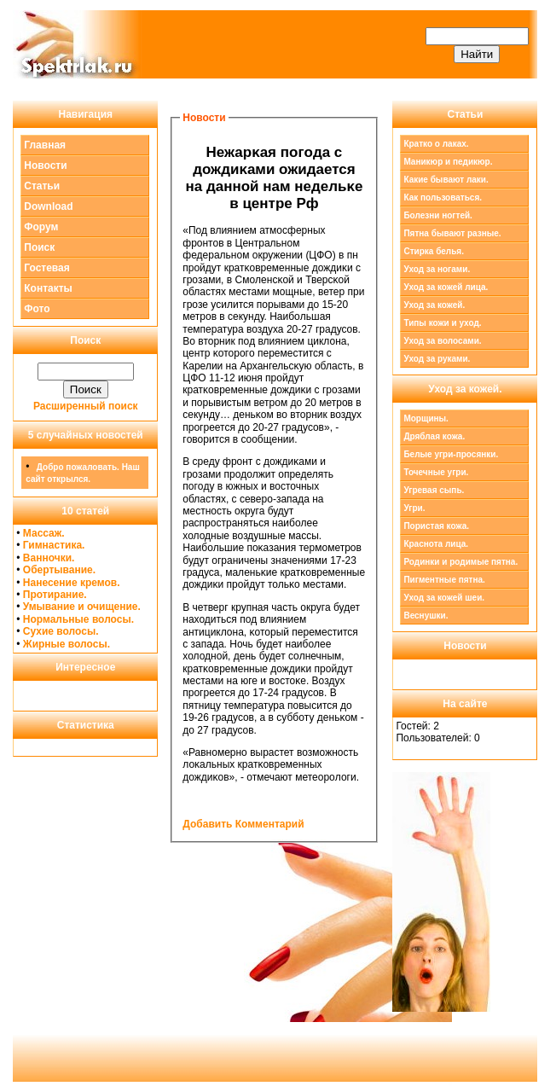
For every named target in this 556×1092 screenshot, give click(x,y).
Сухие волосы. (61, 631)
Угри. (414, 508)
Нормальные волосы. (78, 619)
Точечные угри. (435, 472)
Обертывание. (59, 570)
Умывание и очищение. (82, 607)
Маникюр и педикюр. (447, 161)
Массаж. (44, 533)
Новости (45, 165)
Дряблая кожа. (434, 436)
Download (48, 206)
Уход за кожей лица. (445, 287)
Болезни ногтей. (437, 215)
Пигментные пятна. (443, 579)
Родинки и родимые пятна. (460, 561)
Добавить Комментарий (243, 824)
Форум (41, 227)
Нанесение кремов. (71, 583)
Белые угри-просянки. (450, 454)
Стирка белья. (433, 251)
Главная (45, 145)
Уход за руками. (436, 358)
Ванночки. (49, 558)
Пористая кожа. (436, 526)
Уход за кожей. (434, 305)
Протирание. (55, 595)
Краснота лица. (435, 544)
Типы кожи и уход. (442, 323)
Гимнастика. (54, 545)
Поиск (39, 247)
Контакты (48, 288)
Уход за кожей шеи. (443, 597)
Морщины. (426, 418)
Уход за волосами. (442, 341)
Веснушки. (425, 615)
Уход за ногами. (436, 269)
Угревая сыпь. (433, 490)
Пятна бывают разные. (452, 233)
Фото (36, 309)
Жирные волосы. (66, 644)
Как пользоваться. (442, 197)
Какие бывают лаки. (445, 179)
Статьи (42, 186)
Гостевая (47, 268)
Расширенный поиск (85, 406)
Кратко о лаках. (435, 143)
